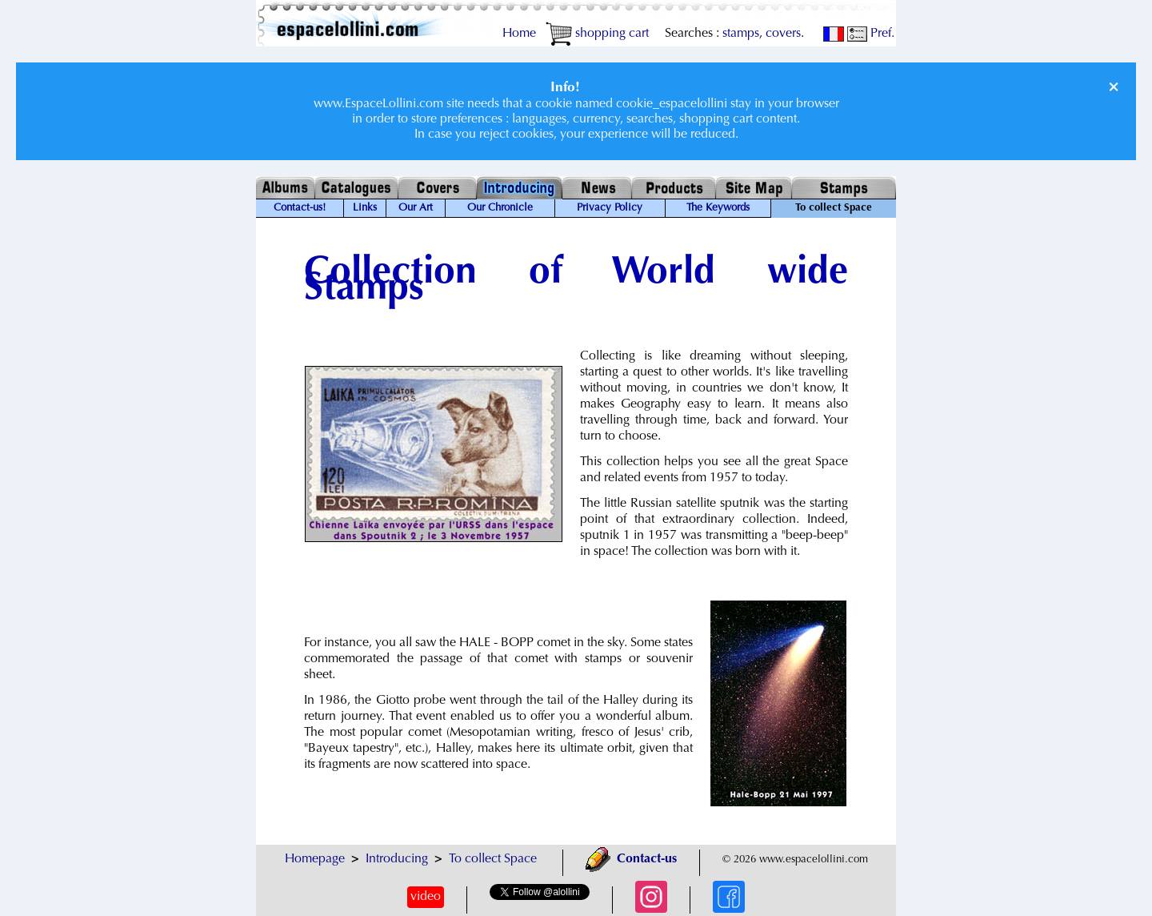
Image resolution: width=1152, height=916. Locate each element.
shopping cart (597, 33)
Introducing (397, 859)
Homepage (315, 859)
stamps (740, 33)
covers (783, 33)
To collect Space (493, 859)
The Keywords (718, 208)
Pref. (870, 33)
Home (519, 33)
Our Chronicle (500, 208)
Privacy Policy (609, 208)
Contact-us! (300, 208)
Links (365, 208)
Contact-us (631, 859)
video (425, 896)
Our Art (415, 208)
